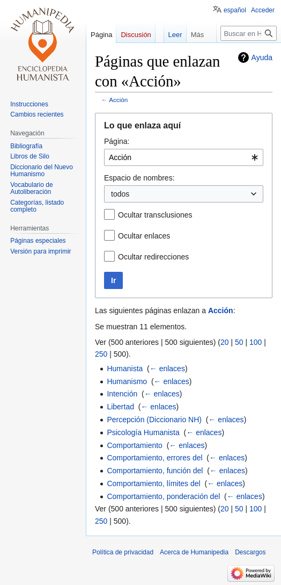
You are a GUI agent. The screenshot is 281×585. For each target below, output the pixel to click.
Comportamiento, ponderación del (163, 496)
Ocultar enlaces (144, 236)
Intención (122, 393)
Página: (116, 141)
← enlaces (167, 368)
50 (239, 342)
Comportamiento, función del (155, 470)
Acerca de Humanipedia (194, 552)
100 (255, 342)
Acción (118, 99)
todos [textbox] (120, 194)
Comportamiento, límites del (153, 483)
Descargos (250, 552)
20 (224, 342)
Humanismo (127, 381)
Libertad (120, 406)
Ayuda (262, 57)
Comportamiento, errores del (154, 457)
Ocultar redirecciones (153, 256)
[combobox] (183, 157)
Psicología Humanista (143, 432)
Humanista (125, 368)
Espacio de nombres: (139, 178)
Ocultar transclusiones (155, 215)
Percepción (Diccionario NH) (154, 419)
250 (101, 354)
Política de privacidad (122, 552)
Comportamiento (134, 445)
